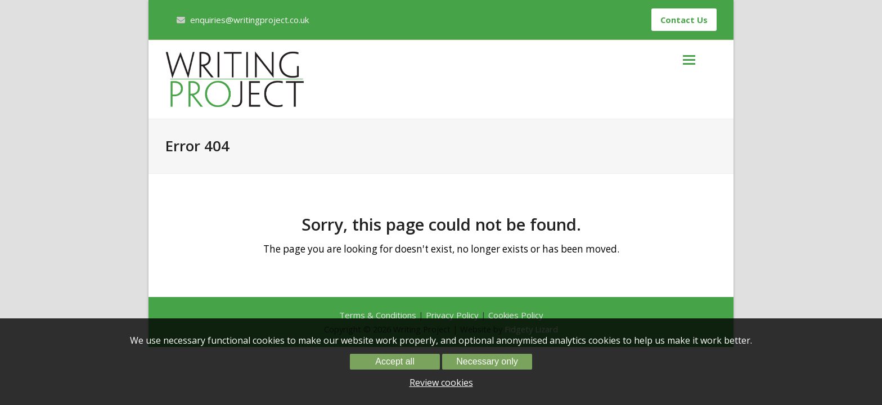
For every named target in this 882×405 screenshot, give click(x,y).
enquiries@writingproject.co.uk (249, 19)
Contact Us (684, 19)
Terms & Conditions (377, 315)
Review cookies (441, 382)
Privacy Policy (452, 315)
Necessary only (487, 361)
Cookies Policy (515, 315)
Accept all (394, 361)
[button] (700, 59)
